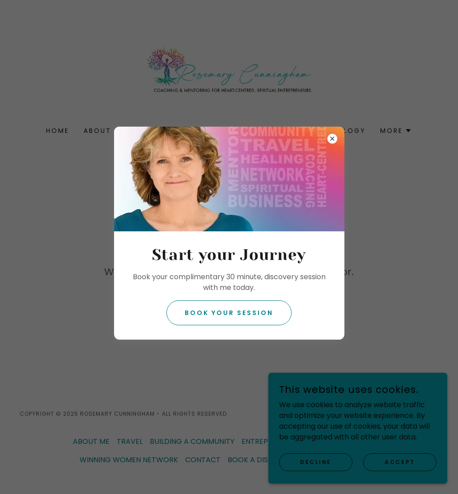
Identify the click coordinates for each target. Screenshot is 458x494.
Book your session (229, 312)
